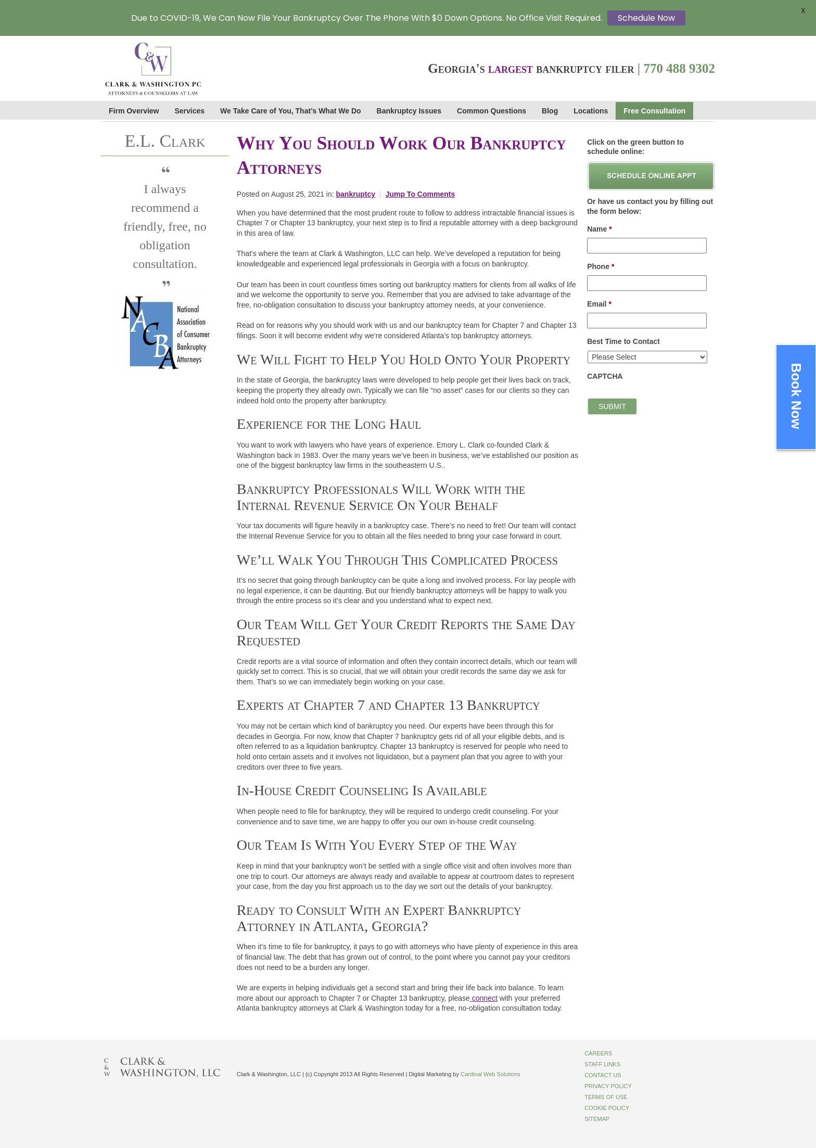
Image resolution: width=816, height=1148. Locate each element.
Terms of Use (606, 1097)
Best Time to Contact (623, 341)
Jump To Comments (420, 194)
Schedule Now (646, 18)
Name (599, 229)
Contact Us (602, 1075)
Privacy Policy (608, 1086)
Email (599, 304)
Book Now (796, 396)
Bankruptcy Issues (409, 111)
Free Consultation (654, 111)
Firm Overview (134, 111)
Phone (600, 266)
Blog (550, 111)
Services (190, 111)
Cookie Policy (606, 1108)
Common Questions (491, 111)
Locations (590, 111)
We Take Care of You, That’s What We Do (290, 111)
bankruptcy (355, 194)
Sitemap (596, 1119)
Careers (598, 1053)
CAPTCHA (604, 376)
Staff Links (602, 1064)
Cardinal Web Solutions (490, 1074)
